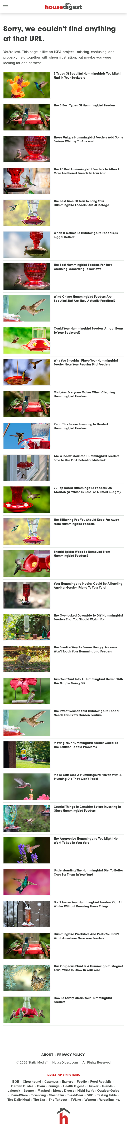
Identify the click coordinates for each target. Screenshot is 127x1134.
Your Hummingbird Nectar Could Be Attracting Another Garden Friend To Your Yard (88, 586)
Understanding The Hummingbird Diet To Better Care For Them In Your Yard (88, 872)
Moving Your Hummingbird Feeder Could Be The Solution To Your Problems (86, 745)
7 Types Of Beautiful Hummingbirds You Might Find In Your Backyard (87, 76)
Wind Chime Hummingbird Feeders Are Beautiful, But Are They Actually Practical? (84, 299)
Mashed (44, 1090)
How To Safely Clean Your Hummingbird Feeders (83, 1000)
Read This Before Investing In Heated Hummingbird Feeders (81, 426)
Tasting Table (107, 1095)
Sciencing (38, 1095)
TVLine (76, 1099)
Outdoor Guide (108, 1090)
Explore (67, 1081)
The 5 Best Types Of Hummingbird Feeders (85, 105)
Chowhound (32, 1081)
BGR (15, 1081)
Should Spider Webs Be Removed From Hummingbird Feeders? (82, 554)
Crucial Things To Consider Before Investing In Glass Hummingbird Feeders (87, 809)
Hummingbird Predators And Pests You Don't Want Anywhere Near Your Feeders (86, 936)
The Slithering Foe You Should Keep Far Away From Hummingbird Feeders (86, 522)
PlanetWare (19, 1095)
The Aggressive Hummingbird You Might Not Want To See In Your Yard (86, 841)
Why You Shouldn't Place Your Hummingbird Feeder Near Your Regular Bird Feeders (86, 362)
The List (39, 1099)
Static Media (37, 1062)
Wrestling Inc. (109, 1099)
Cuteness (52, 1081)
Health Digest (73, 1086)
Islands (107, 1086)
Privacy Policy (71, 1054)
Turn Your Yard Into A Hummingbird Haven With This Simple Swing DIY (88, 681)
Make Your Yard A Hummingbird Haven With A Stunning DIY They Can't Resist (88, 777)
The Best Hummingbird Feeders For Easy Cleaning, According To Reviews (83, 267)
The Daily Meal (18, 1099)
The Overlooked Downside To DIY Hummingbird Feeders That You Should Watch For (88, 617)
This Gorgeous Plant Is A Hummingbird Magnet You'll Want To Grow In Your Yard (88, 968)
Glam (41, 1086)
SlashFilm (56, 1095)
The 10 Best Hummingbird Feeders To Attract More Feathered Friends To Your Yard (86, 171)
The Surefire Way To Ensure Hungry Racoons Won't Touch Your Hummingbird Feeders (85, 649)
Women (90, 1099)
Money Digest (63, 1090)
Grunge (53, 1086)
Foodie (82, 1081)
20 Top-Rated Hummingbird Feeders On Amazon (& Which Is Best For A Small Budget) (87, 490)
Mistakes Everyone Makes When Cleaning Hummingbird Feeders (84, 394)
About (47, 1054)
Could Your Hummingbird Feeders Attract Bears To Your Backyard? (89, 330)
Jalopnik (14, 1090)
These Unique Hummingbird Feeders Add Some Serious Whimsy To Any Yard (88, 139)
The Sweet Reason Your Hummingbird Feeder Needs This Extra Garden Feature (86, 713)
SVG (90, 1095)
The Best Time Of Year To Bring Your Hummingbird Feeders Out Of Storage (81, 203)
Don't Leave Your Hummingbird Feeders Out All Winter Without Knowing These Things (88, 904)
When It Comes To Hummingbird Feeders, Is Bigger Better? (86, 235)
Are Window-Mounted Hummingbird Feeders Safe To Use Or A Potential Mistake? (86, 458)
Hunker (92, 1086)
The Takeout (58, 1099)
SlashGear (75, 1095)
